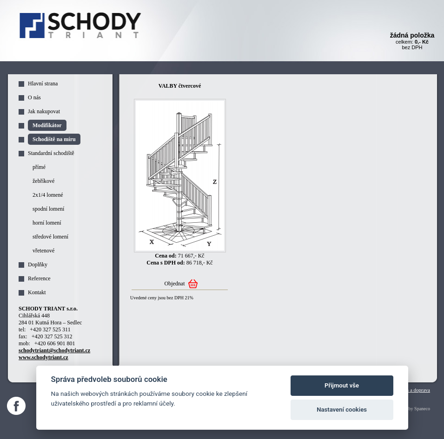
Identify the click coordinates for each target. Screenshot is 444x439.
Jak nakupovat (44, 111)
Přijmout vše (342, 385)
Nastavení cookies (342, 409)
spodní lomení (48, 209)
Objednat (175, 283)
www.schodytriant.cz (43, 357)
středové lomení (50, 236)
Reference (39, 278)
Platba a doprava (413, 390)
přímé (39, 167)
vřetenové (43, 250)
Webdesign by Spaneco (408, 408)
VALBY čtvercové (180, 86)
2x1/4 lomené (48, 195)
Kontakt (37, 292)
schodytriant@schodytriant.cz (54, 350)
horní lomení (47, 223)
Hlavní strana (43, 83)
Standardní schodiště (51, 153)
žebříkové (43, 181)
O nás (34, 97)
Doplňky (37, 264)
